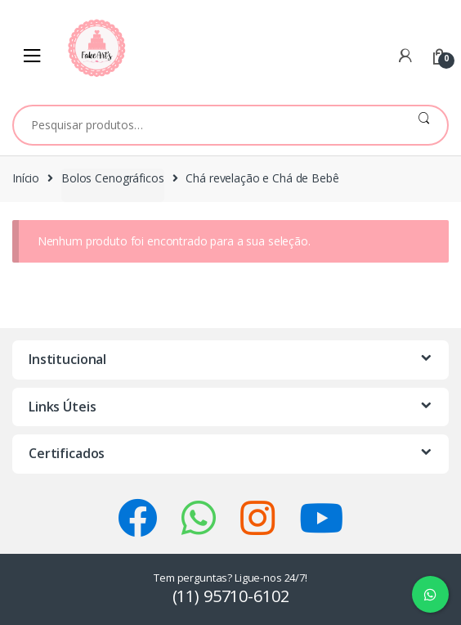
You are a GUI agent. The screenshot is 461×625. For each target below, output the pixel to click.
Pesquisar (424, 125)
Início (25, 178)
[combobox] (207, 125)
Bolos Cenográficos (112, 178)
